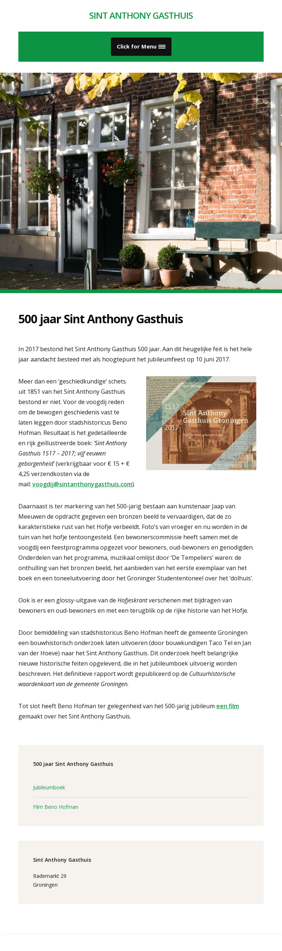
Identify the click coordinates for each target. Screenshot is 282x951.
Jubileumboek (49, 787)
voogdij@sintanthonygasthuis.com (82, 484)
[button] (141, 46)
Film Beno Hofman (55, 806)
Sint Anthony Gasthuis (141, 15)
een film (227, 706)
